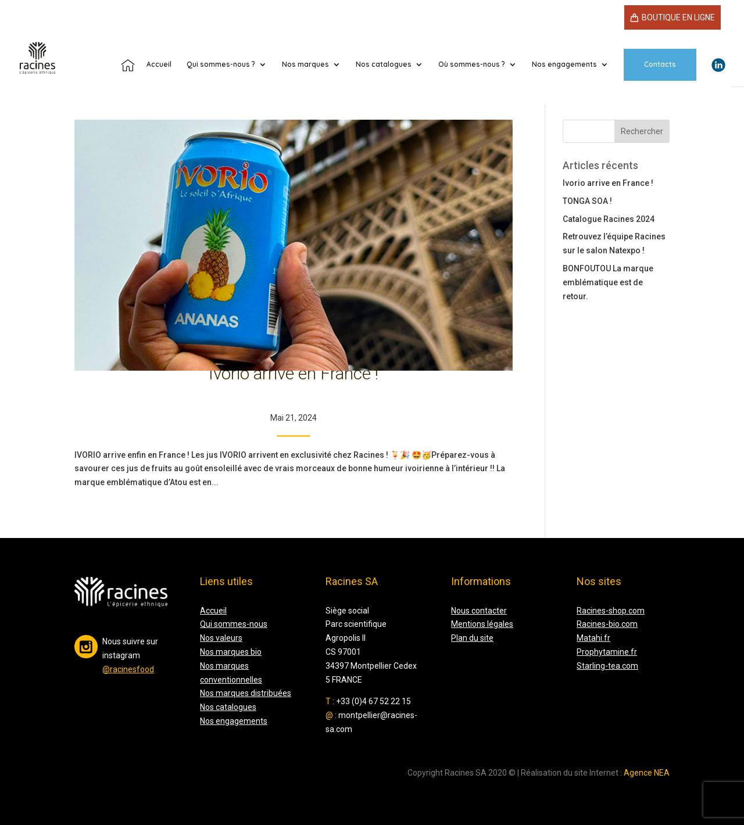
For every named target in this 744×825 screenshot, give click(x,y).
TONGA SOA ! (587, 201)
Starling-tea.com (607, 665)
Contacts (660, 64)
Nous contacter (479, 610)
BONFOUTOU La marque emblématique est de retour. (608, 282)
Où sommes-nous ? (471, 64)
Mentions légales (482, 624)
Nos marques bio (231, 652)
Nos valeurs (221, 638)
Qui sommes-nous (233, 624)
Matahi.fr (593, 638)
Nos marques (305, 64)
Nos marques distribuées (245, 693)
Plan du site (472, 638)
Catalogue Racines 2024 (608, 219)
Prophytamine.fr (607, 652)
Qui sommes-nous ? (221, 64)
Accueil (213, 610)
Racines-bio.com (607, 624)
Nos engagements (564, 64)
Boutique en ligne (678, 17)
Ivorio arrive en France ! (293, 373)
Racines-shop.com (611, 610)
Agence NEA (647, 772)
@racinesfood (128, 669)
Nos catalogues (384, 64)
